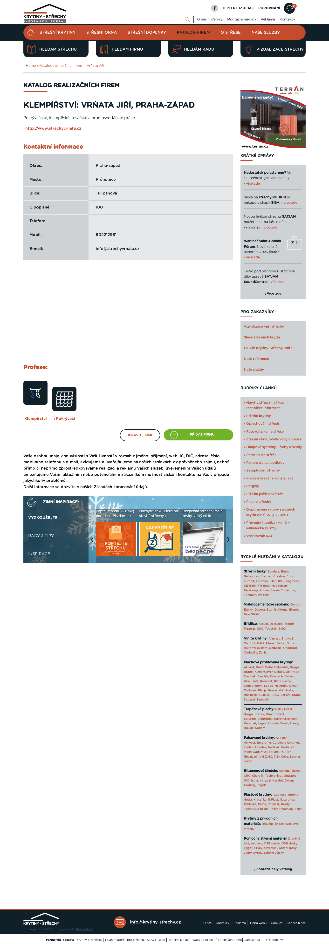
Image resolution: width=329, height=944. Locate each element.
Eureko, (293, 794)
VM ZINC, (266, 756)
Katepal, (265, 780)
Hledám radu (193, 49)
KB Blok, (250, 585)
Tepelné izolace (179, 939)
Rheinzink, (251, 695)
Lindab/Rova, (253, 685)
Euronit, (249, 581)
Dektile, (279, 671)
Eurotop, (262, 581)
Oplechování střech (262, 423)
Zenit (262, 652)
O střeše (231, 32)
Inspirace (39, 554)
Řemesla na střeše (261, 455)
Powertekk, (276, 690)
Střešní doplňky (147, 32)
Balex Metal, (264, 667)
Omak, (293, 685)
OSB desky (272, 843)
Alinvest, (274, 638)
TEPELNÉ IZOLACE (238, 8)
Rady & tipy (41, 536)
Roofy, (285, 804)
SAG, (276, 695)
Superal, (249, 699)
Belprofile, (264, 742)
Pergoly (252, 486)
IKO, (247, 780)
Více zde (274, 293)
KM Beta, (263, 585)
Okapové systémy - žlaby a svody (274, 447)
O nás (202, 19)
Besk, (285, 571)
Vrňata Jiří (95, 65)
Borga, (295, 667)
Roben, (265, 590)
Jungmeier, (292, 581)
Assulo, (264, 623)
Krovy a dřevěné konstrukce (269, 478)
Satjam (260, 728)
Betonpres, (252, 576)
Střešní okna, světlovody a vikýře (274, 439)
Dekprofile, (265, 718)
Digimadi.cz (84, 929)
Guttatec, (290, 775)
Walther (263, 594)
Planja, (262, 690)
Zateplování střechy (263, 470)
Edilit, (261, 643)
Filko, (273, 581)
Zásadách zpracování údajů (120, 487)
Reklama (268, 19)
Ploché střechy (258, 502)
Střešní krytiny (57, 32)
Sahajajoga (252, 939)
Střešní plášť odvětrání (265, 494)
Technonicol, (274, 775)
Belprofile (281, 667)
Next (229, 542)
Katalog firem (193, 32)
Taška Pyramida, (282, 809)
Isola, (255, 681)
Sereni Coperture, (283, 590)
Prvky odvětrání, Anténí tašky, (275, 848)
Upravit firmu (140, 435)
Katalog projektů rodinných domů (217, 939)
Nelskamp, (251, 590)
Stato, (296, 695)
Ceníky (217, 19)
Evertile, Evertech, (270, 676)
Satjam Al (260, 751)
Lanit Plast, (271, 799)
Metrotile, (281, 685)
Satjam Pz (276, 751)
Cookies (276, 923)
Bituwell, (287, 638)
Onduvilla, (251, 652)
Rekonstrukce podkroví (265, 463)
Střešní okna (101, 32)
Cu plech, (279, 742)
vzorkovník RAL (259, 536)
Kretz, (258, 799)
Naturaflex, (287, 799)
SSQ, (260, 628)
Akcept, (284, 770)
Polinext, (274, 804)
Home (31, 65)
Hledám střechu (52, 49)
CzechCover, (264, 671)
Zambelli (262, 699)
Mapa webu (258, 923)
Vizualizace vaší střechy (264, 326)
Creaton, (279, 576)
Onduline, (275, 648)
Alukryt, (249, 667)
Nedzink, (274, 747)
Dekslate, (276, 623)
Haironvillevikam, (256, 648)
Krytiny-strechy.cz (89, 939)
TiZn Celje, (281, 756)
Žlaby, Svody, (253, 852)
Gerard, (289, 676)
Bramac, (266, 576)
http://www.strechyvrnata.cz (53, 128)
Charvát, (258, 775)
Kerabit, (278, 780)
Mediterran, (279, 585)
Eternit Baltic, (276, 643)
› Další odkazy (273, 939)
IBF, (281, 581)
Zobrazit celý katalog (274, 869)
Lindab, (273, 723)
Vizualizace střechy (274, 49)
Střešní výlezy (274, 852)
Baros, (296, 770)
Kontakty (287, 19)
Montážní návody (241, 19)
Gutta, (291, 643)
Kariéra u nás (296, 923)
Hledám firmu (121, 49)
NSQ (282, 628)
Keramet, (266, 681)
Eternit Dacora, (255, 609)
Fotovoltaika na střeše (265, 431)
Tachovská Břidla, (256, 809)
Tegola (262, 785)
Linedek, (261, 747)
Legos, (269, 685)
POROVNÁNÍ (269, 8)
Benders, (273, 571)
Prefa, (289, 690)
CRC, (247, 775)
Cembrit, (296, 604)
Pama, (262, 804)
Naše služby (266, 32)
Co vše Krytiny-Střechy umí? (268, 348)
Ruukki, (264, 695)
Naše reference (256, 359)
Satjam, (286, 695)
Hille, (247, 681)
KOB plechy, (283, 681)
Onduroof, (290, 648)
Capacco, (280, 794)
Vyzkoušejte (43, 518)
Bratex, (249, 671)
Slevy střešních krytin (262, 337)
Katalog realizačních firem (61, 65)
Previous (93, 542)
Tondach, (250, 594)
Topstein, (271, 628)
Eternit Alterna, (277, 609)
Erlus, (290, 576)
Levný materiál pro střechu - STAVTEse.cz (135, 939)
